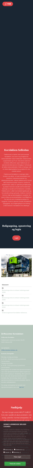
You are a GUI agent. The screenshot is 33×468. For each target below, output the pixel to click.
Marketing (17, 452)
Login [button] (16, 238)
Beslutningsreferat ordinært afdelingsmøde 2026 (15, 291)
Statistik (8, 452)
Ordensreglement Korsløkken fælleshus (14, 313)
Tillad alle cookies (15, 464)
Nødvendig (9, 449)
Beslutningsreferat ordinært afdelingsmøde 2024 (15, 306)
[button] (24, 273)
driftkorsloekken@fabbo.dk (9, 350)
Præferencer (20, 449)
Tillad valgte (17, 457)
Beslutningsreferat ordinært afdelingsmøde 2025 (15, 299)
